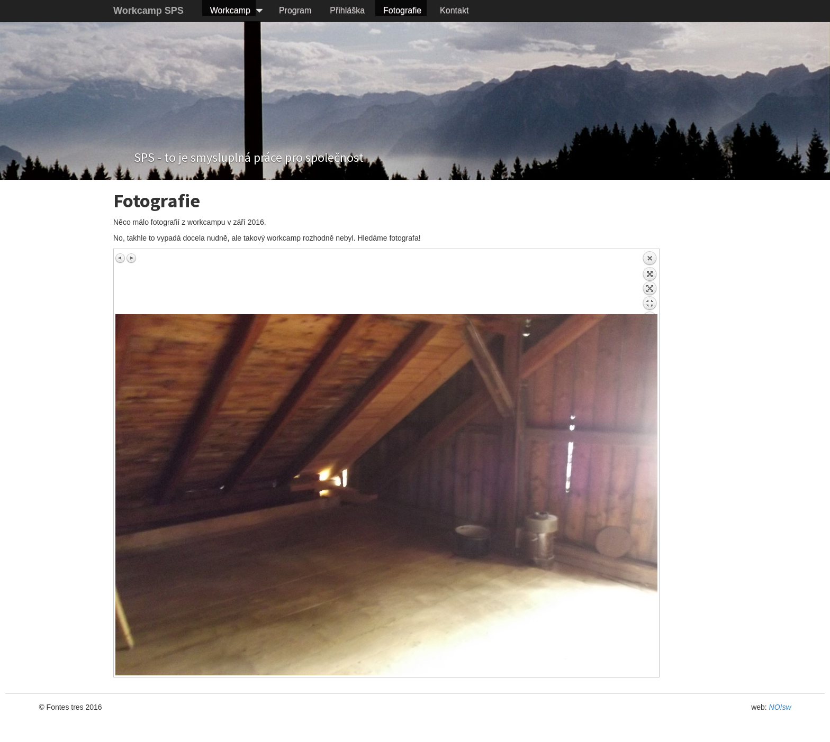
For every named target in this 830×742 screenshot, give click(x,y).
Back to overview (649, 282)
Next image (131, 258)
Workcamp (230, 10)
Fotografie (402, 10)
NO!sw (780, 707)
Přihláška (347, 10)
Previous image (120, 258)
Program (295, 10)
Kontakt (454, 10)
